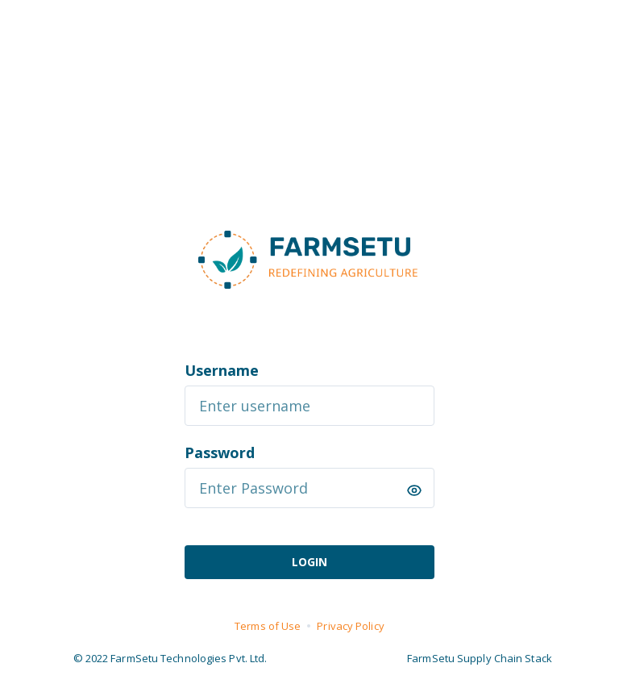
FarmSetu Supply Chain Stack (479, 658)
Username (222, 370)
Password (220, 452)
